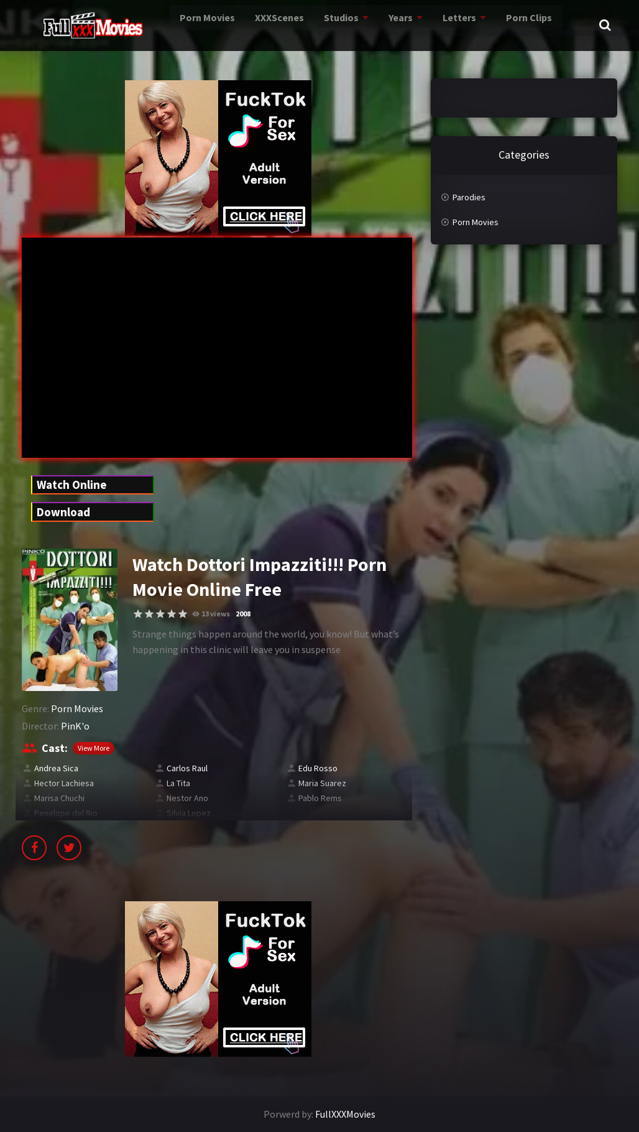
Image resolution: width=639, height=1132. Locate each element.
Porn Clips (508, 24)
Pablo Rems (320, 798)
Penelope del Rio (66, 813)
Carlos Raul (187, 768)
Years (377, 24)
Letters (436, 24)
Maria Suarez (322, 783)
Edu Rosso (318, 768)
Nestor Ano (187, 798)
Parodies (469, 197)
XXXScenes (250, 24)
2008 (243, 613)
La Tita (178, 783)
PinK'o (75, 726)
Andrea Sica (56, 768)
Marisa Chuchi (59, 798)
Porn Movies (173, 24)
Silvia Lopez (189, 813)
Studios (315, 24)
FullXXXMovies (345, 1114)
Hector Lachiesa (64, 783)
